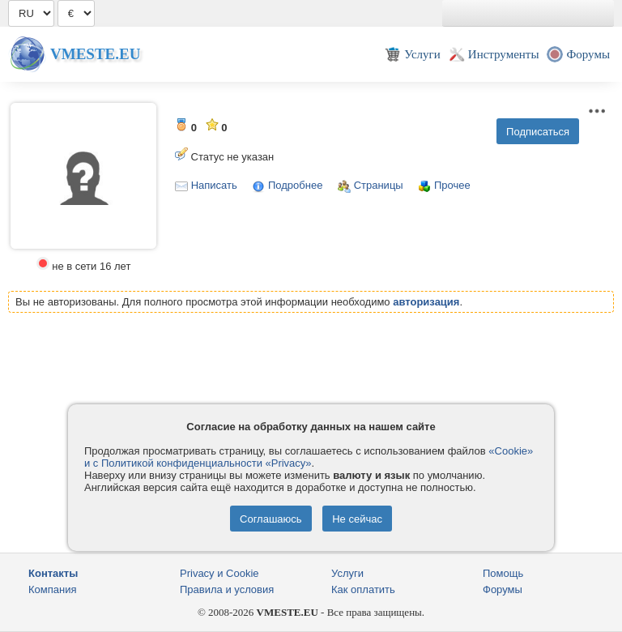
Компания (52, 589)
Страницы (378, 185)
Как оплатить (363, 589)
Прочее (452, 185)
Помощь (503, 573)
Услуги (347, 573)
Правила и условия (227, 589)
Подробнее (295, 185)
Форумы (502, 589)
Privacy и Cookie (219, 573)
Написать (214, 185)
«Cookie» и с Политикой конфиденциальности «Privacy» (308, 457)
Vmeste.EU (95, 53)
